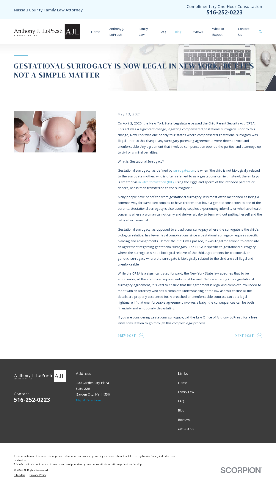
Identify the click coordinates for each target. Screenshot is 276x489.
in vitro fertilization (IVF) (156, 182)
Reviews (184, 419)
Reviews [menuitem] (196, 31)
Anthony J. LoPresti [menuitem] (116, 31)
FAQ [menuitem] (163, 31)
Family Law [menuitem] (143, 31)
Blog (181, 410)
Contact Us (186, 428)
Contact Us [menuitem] (243, 31)
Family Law (186, 392)
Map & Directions (89, 400)
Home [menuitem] (95, 31)
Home (182, 382)
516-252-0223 (224, 12)
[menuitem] (19, 475)
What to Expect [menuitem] (218, 31)
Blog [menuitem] (178, 31)
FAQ (181, 401)
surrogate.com (184, 170)
